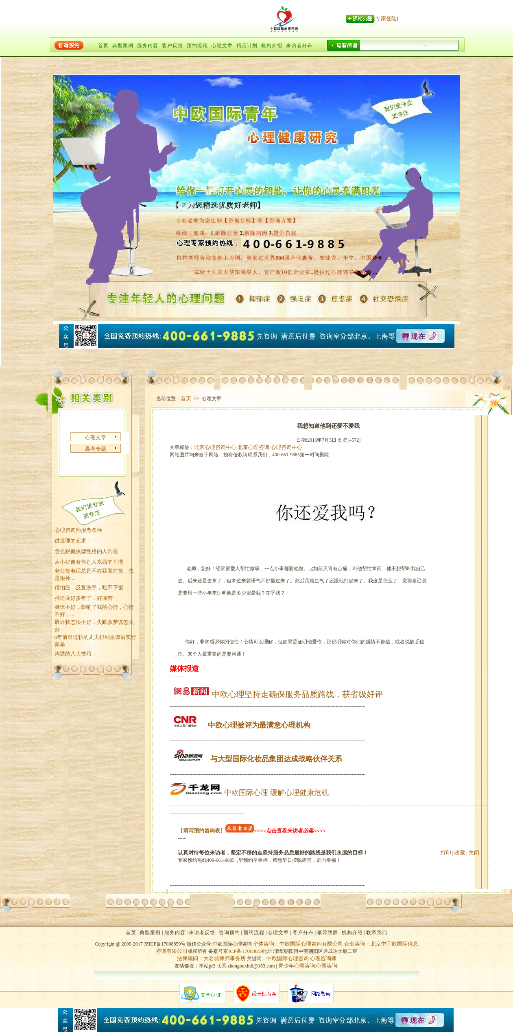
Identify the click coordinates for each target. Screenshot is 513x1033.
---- (279, 831)
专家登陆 (386, 18)
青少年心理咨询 (296, 966)
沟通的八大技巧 (73, 654)
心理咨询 (326, 966)
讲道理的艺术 (70, 541)
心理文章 (222, 45)
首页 (103, 45)
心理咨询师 (323, 958)
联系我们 (376, 932)
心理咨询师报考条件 (78, 530)
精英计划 (247, 45)
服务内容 (147, 45)
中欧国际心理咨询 (287, 958)
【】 (201, 831)
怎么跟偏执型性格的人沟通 (86, 551)
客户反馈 (172, 45)
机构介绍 (271, 45)
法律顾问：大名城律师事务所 (211, 958)
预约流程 (197, 45)
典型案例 (122, 45)
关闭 (474, 853)
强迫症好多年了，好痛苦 (84, 598)
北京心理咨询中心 (215, 447)
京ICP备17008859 (243, 951)
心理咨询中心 (286, 447)
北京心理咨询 (253, 447)
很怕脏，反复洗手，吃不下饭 (89, 587)
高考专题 (95, 449)
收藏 (459, 853)
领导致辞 (327, 932)
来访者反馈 (202, 932)
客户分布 (303, 932)
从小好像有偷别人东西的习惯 (89, 562)
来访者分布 (299, 45)
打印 (446, 853)
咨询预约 (229, 932)
